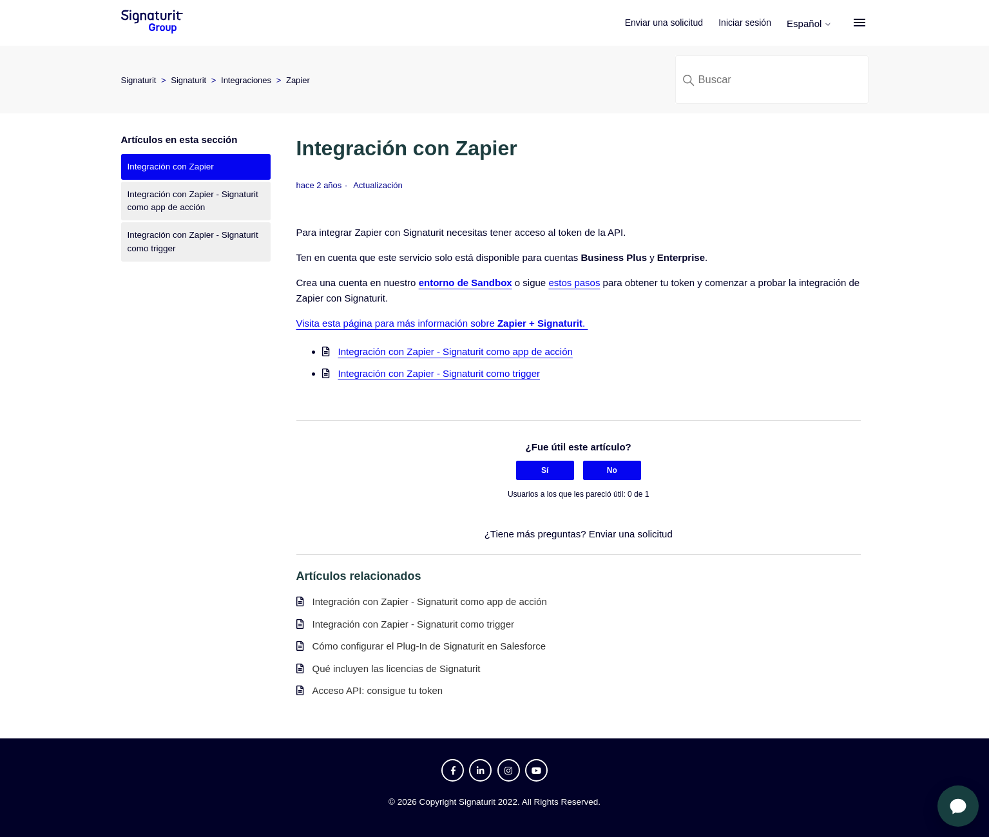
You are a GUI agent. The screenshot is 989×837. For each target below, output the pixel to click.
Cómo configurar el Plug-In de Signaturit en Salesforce (429, 645)
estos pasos (574, 282)
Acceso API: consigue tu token (377, 690)
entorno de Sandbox (465, 282)
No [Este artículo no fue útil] (612, 470)
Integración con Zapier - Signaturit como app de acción (193, 200)
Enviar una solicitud (665, 22)
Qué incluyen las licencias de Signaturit (396, 668)
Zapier (298, 80)
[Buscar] (772, 79)
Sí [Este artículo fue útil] (544, 470)
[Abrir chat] (958, 806)
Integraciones (246, 80)
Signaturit (139, 80)
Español (809, 23)
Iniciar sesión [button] (745, 22)
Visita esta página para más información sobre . (442, 323)
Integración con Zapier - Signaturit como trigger (193, 241)
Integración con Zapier (171, 166)
